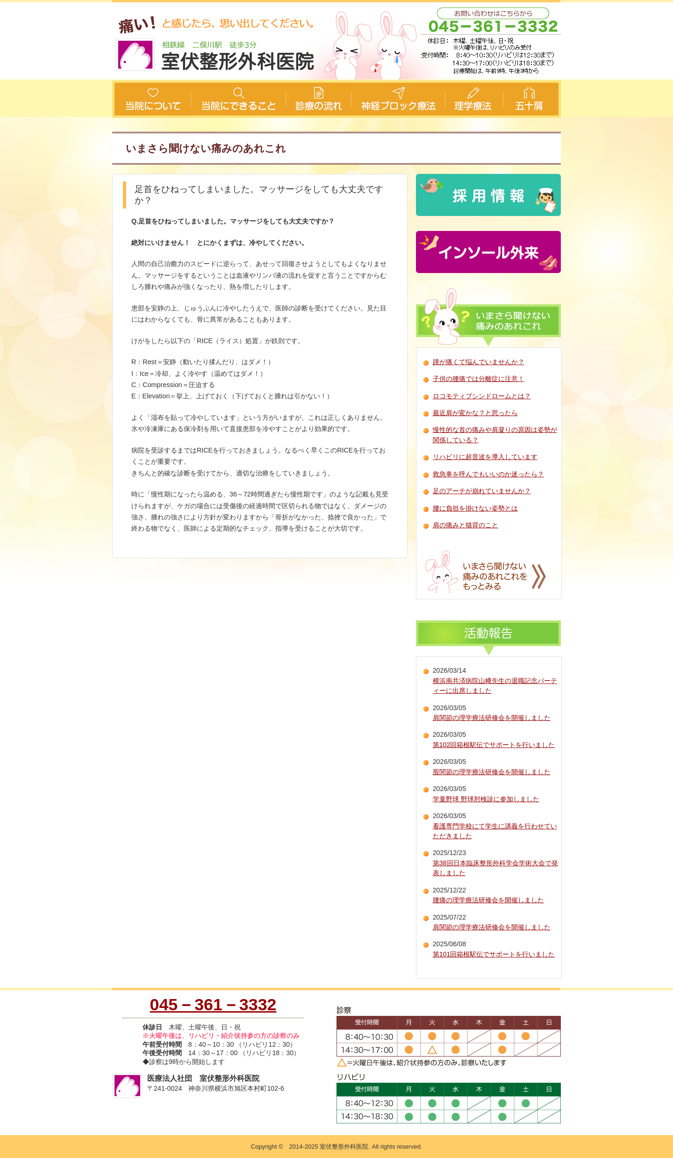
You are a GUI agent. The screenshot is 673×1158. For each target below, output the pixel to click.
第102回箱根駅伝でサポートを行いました (494, 744)
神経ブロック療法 (397, 99)
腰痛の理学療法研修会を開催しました (488, 900)
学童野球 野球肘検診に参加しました (486, 799)
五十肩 (531, 99)
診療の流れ (318, 99)
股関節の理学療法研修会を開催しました (492, 772)
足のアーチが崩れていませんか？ (482, 491)
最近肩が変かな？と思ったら (475, 413)
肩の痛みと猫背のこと (465, 525)
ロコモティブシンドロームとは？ (482, 396)
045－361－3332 (213, 1004)
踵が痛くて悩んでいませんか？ (478, 362)
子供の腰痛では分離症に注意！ (478, 378)
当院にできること (238, 99)
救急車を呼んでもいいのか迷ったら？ (488, 474)
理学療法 (473, 99)
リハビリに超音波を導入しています (485, 456)
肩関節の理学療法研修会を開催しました (492, 717)
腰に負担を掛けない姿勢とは (475, 508)
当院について (152, 99)
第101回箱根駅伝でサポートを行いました (494, 954)
